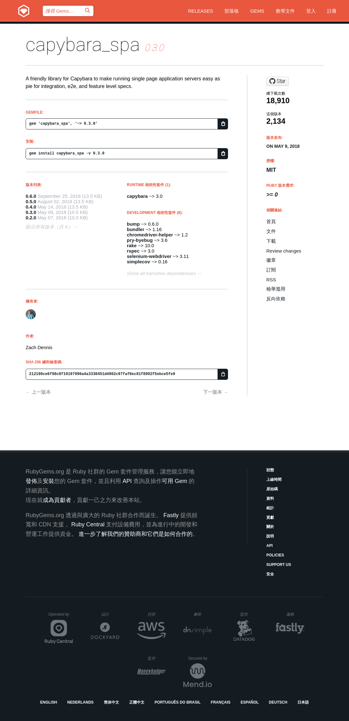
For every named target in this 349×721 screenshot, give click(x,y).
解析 (203, 614)
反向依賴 (275, 298)
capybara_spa (83, 44)
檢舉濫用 (275, 289)
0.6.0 (31, 196)
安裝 (48, 481)
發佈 (31, 481)
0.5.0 (31, 201)
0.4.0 (31, 207)
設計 (110, 614)
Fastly (171, 515)
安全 (270, 574)
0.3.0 (31, 212)
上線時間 (274, 479)
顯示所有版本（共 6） (49, 226)
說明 (270, 536)
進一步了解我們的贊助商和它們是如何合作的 (136, 534)
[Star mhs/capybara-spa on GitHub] (277, 81)
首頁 (271, 221)
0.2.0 (31, 217)
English (48, 702)
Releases (200, 11)
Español (250, 702)
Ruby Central (88, 524)
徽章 (271, 260)
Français (221, 702)
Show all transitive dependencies (161, 273)
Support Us (278, 564)
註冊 (332, 11)
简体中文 (111, 702)
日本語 (303, 702)
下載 (271, 241)
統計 (270, 508)
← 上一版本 (38, 392)
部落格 (232, 11)
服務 (295, 614)
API (269, 545)
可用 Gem (174, 481)
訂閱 (271, 270)
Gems (257, 11)
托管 (156, 614)
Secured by (200, 658)
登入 (311, 11)
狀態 (270, 470)
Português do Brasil (177, 702)
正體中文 (136, 702)
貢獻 (270, 517)
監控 (249, 614)
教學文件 (285, 11)
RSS (271, 279)
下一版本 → (215, 392)
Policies (275, 555)
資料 (270, 498)
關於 (270, 526)
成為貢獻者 (57, 500)
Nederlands (80, 702)
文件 (271, 231)
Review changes (283, 251)
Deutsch (278, 702)
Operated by (60, 616)
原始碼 (272, 489)
